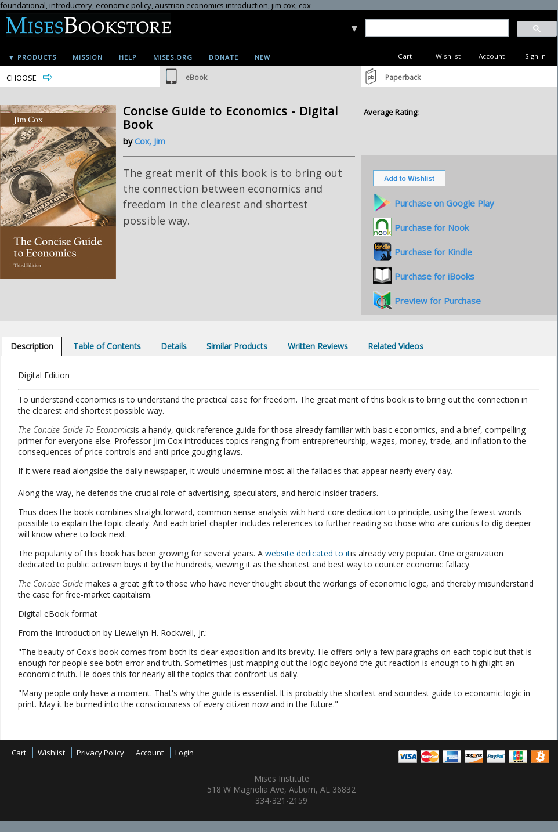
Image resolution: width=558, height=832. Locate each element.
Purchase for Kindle (433, 252)
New (262, 57)
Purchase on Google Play (444, 203)
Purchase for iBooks (434, 276)
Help (128, 57)
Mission (88, 57)
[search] (436, 28)
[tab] (32, 346)
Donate (223, 57)
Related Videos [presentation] (395, 346)
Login (184, 752)
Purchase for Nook (431, 227)
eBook (196, 77)
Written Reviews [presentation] (318, 346)
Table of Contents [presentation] (107, 346)
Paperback (403, 77)
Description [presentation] (31, 346)
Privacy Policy (100, 752)
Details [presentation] (174, 346)
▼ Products (32, 57)
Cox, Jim (150, 141)
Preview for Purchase (437, 300)
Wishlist (448, 56)
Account (492, 56)
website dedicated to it (307, 553)
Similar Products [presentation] (236, 346)
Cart (405, 56)
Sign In (535, 56)
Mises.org (173, 57)
